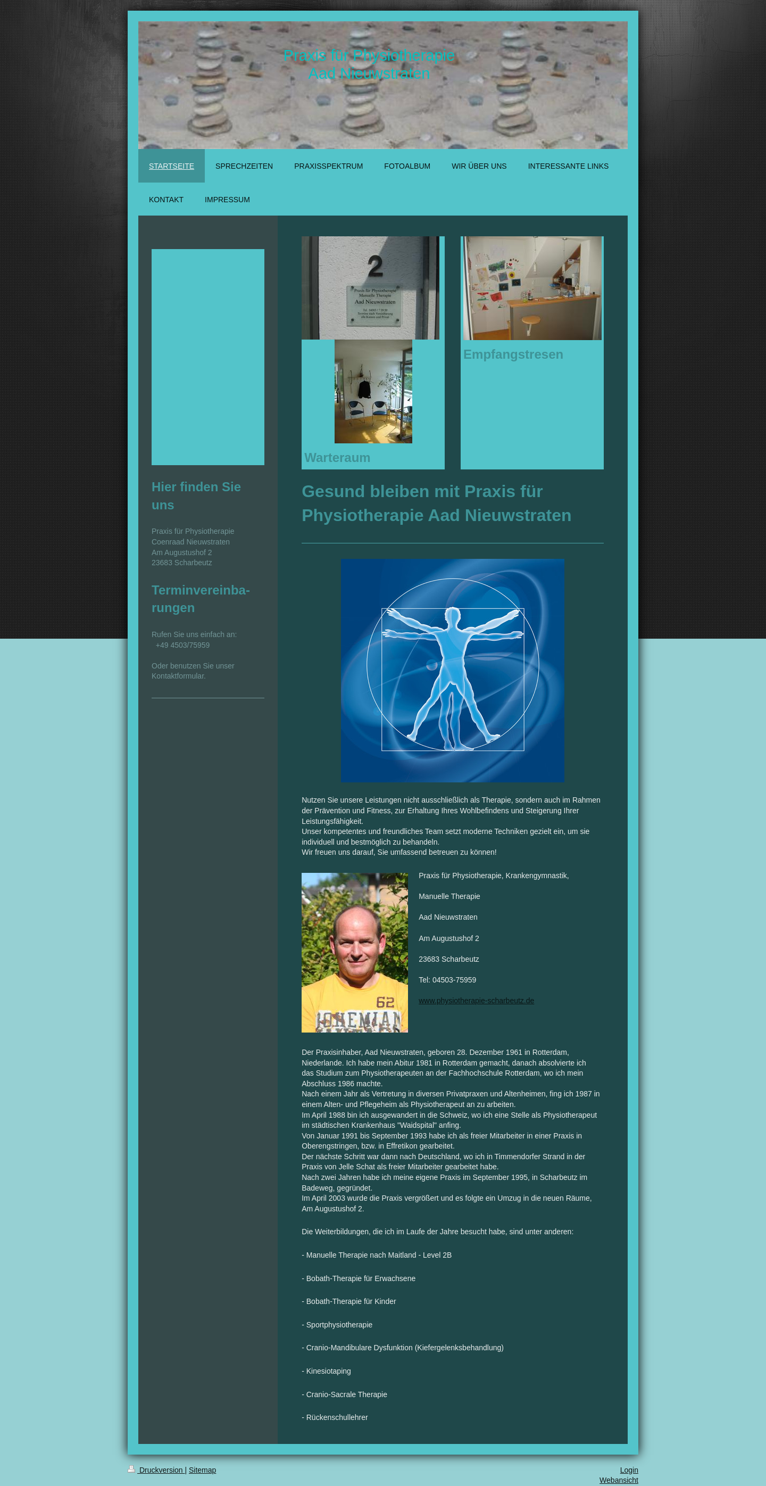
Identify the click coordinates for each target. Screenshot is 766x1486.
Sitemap (202, 1470)
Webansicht (619, 1480)
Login (629, 1470)
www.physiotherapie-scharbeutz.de (476, 1000)
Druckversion (156, 1470)
